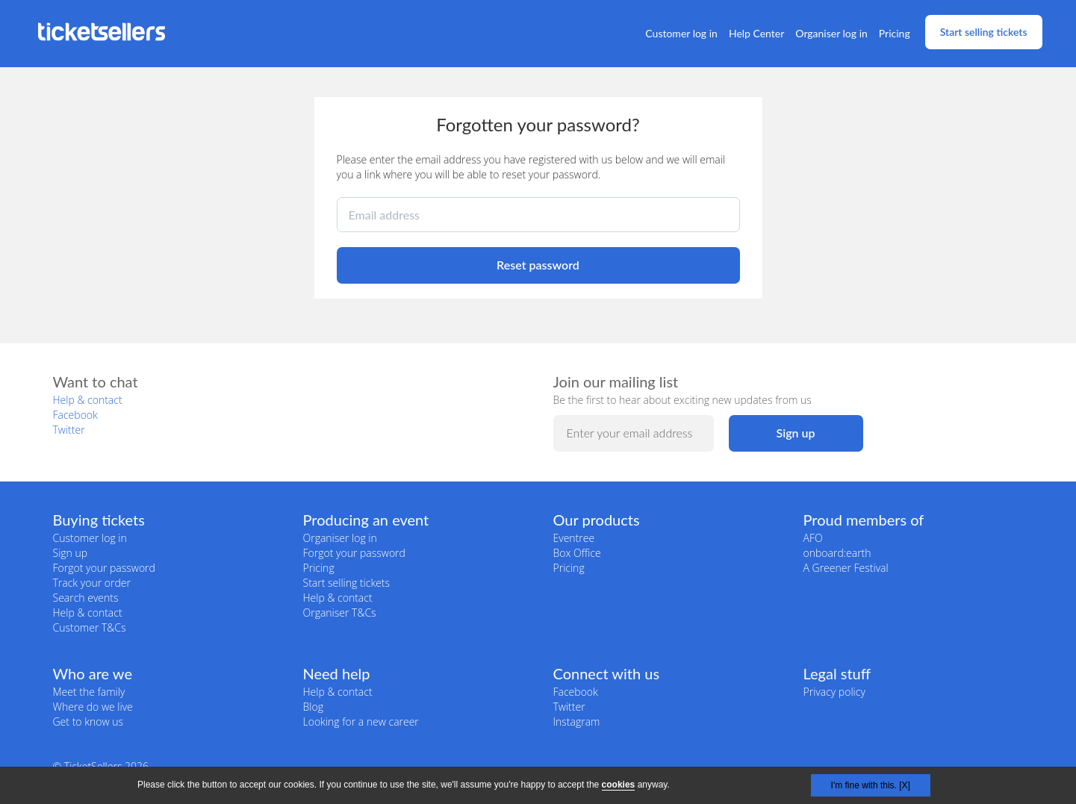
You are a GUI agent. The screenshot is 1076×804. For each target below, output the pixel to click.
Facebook (75, 415)
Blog (313, 706)
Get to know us (88, 721)
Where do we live (93, 706)
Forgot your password (104, 568)
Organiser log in (831, 33)
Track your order (92, 583)
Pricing (894, 33)
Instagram (576, 721)
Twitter (69, 430)
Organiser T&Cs (339, 612)
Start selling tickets (983, 31)
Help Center (756, 33)
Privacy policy (834, 692)
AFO (813, 538)
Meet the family (89, 692)
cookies (618, 784)
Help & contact (87, 400)
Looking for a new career (361, 721)
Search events (86, 597)
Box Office (577, 553)
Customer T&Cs (89, 627)
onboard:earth (837, 553)
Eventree (574, 538)
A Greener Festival (846, 568)
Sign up (70, 553)
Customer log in (681, 33)
